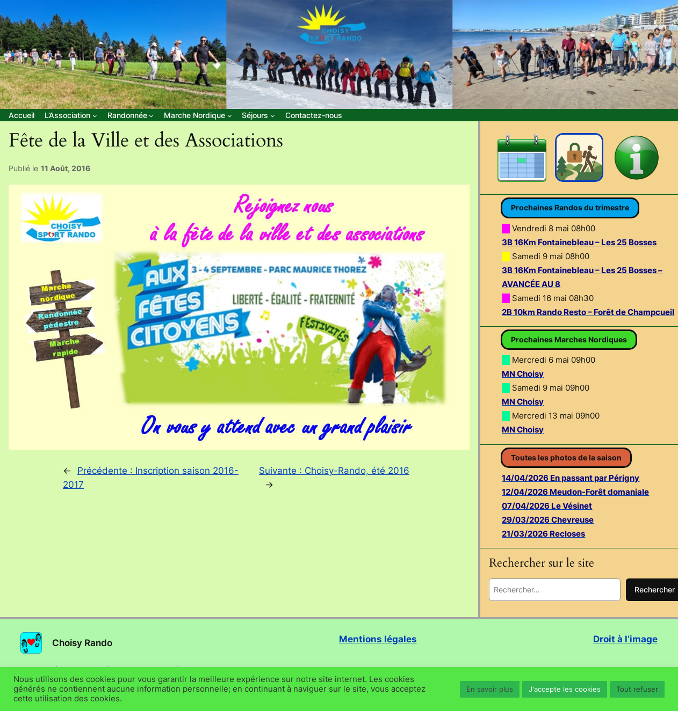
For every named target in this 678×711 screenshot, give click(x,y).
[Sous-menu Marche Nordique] (198, 115)
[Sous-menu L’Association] (71, 115)
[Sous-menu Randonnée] (130, 115)
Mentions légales (378, 639)
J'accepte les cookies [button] (565, 689)
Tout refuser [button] (637, 689)
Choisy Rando (82, 642)
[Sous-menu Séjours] (258, 115)
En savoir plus (489, 689)
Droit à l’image (625, 639)
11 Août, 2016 (65, 168)
